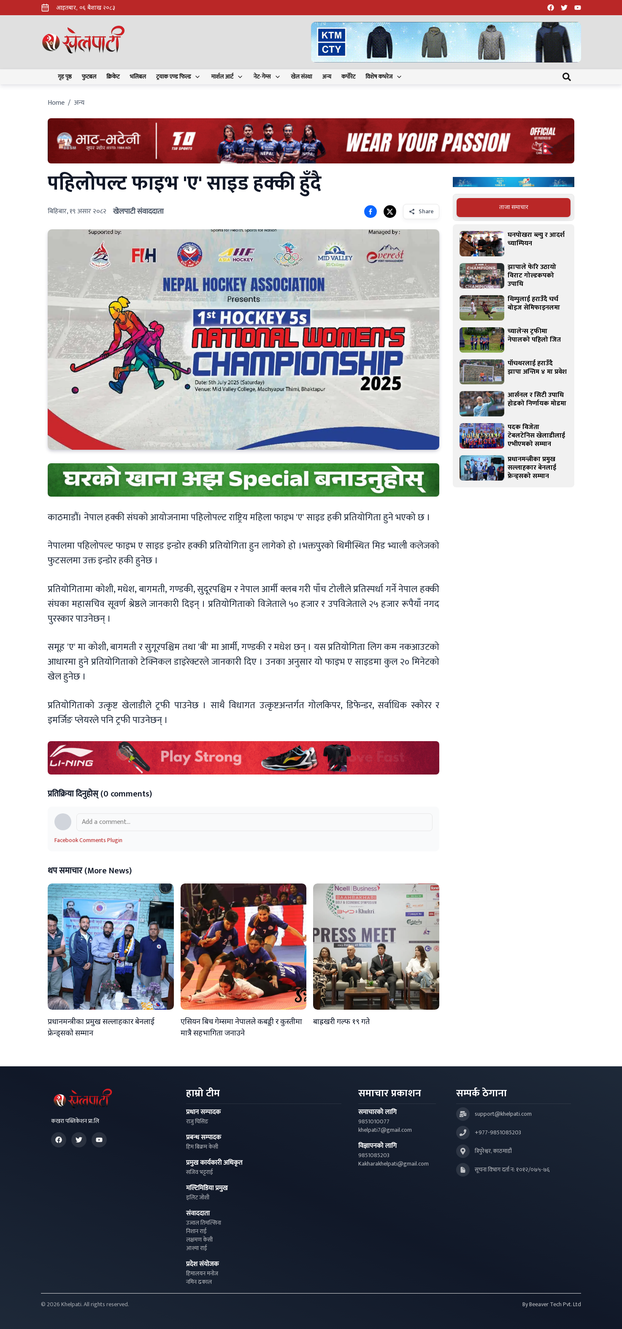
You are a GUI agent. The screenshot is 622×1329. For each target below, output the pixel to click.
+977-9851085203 (498, 1132)
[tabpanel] (513, 355)
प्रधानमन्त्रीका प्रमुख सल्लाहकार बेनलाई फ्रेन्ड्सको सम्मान (101, 1028)
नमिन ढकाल (199, 1282)
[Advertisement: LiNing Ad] (243, 758)
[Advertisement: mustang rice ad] (243, 480)
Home (56, 103)
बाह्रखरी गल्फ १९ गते (341, 1022)
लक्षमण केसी (199, 1240)
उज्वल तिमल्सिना (203, 1223)
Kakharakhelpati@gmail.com (393, 1164)
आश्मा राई (196, 1248)
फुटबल (89, 77)
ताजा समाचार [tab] (513, 207)
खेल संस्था (301, 77)
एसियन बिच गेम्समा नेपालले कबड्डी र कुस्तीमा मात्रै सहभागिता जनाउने (241, 1028)
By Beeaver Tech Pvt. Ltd (551, 1304)
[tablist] (513, 207)
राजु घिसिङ (197, 1121)
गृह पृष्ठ (65, 77)
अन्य (326, 77)
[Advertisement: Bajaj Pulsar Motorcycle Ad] (513, 182)
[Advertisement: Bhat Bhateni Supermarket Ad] (311, 140)
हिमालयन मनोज (202, 1273)
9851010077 (373, 1121)
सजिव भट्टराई (199, 1172)
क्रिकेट (112, 77)
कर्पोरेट (348, 77)
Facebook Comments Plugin (88, 840)
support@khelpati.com (503, 1114)
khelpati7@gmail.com (385, 1130)
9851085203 (373, 1155)
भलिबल (138, 77)
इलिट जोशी (197, 1197)
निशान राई (196, 1231)
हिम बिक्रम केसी (202, 1147)
